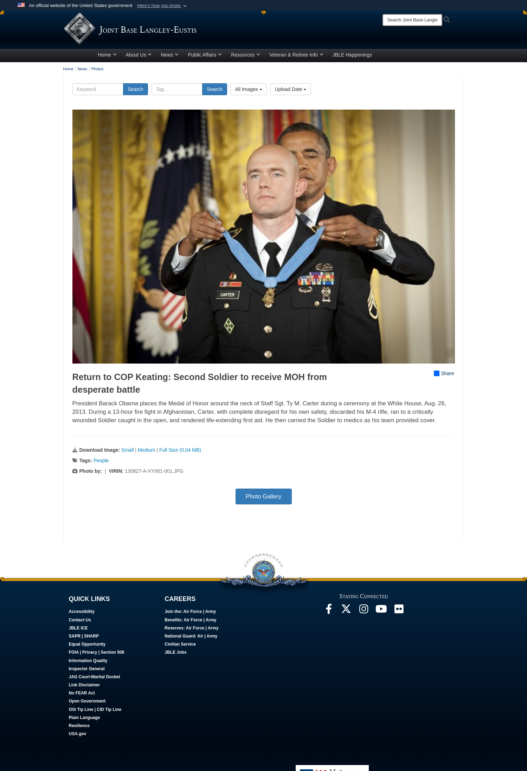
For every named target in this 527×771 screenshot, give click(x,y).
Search (135, 91)
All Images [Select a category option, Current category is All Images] (248, 91)
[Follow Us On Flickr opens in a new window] (399, 613)
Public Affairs (205, 57)
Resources (245, 57)
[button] (162, 5)
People (101, 463)
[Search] (412, 20)
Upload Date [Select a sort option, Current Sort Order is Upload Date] (291, 91)
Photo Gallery (264, 499)
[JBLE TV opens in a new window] (381, 613)
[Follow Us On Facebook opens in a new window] (329, 613)
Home (107, 57)
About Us (139, 57)
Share (444, 376)
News (170, 57)
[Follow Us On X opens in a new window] (346, 613)
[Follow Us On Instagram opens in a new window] (364, 613)
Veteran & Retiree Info (296, 57)
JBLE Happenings (352, 57)
